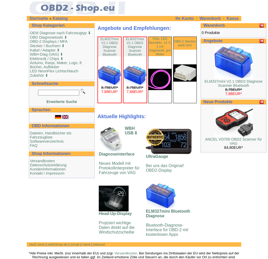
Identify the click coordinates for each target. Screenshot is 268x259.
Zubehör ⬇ (39, 75)
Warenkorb (210, 18)
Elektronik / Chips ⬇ (47, 59)
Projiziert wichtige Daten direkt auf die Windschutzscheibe (117, 222)
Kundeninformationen (48, 169)
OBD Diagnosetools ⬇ (48, 37)
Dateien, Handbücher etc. (51, 133)
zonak (74, 244)
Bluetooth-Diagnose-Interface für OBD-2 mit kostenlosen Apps (168, 223)
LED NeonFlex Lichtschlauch (54, 71)
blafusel (99, 244)
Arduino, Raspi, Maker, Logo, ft (56, 63)
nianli (86, 244)
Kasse (233, 18)
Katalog (60, 18)
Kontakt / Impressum (47, 173)
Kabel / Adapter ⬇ (45, 50)
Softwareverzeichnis (47, 141)
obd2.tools (37, 244)
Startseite (38, 18)
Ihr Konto (185, 18)
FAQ (33, 145)
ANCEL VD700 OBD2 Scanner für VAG (233, 141)
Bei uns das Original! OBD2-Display (165, 163)
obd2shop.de (57, 244)
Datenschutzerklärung (48, 165)
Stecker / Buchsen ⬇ (47, 46)
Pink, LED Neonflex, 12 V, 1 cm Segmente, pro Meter (160, 46)
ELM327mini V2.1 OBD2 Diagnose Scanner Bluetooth (110, 46)
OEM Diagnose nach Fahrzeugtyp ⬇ (60, 33)
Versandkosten (42, 161)
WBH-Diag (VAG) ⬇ (46, 54)
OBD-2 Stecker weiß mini (185, 43)
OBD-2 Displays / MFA (49, 41)
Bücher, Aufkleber (44, 67)
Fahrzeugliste (41, 137)
